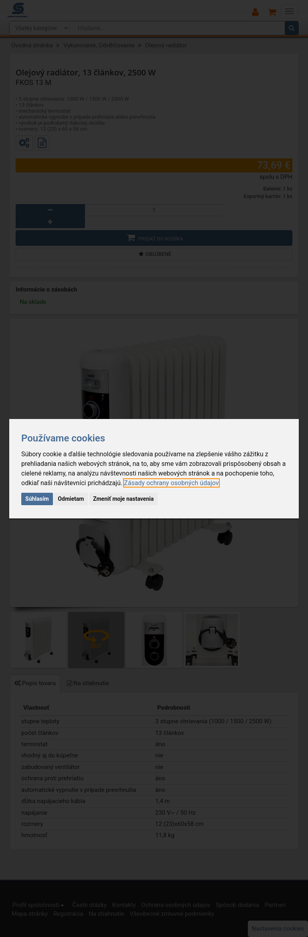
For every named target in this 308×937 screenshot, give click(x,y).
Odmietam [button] (71, 499)
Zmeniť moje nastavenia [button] (123, 499)
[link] (171, 483)
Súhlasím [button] (37, 499)
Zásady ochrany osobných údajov (171, 483)
